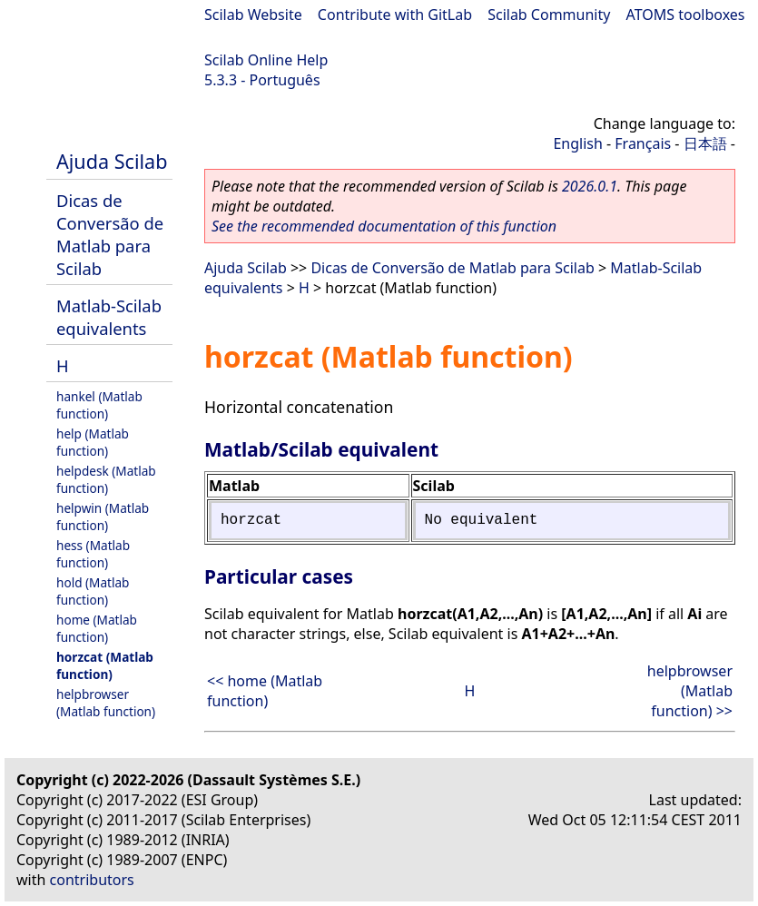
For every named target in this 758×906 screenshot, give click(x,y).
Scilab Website (253, 15)
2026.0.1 (589, 186)
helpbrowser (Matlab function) (105, 702)
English (577, 143)
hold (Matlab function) (92, 591)
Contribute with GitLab (395, 15)
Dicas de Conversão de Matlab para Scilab (109, 234)
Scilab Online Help (266, 60)
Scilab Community (548, 15)
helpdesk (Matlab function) (106, 479)
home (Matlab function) (96, 628)
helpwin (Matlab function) (102, 516)
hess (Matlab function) (93, 554)
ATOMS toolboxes (685, 15)
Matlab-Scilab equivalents (109, 317)
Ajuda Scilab (111, 161)
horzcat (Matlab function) (104, 665)
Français (643, 143)
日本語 (705, 143)
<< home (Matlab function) (264, 691)
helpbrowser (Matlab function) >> (690, 691)
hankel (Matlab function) (99, 405)
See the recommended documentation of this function (384, 226)
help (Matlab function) (92, 442)
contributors (92, 880)
